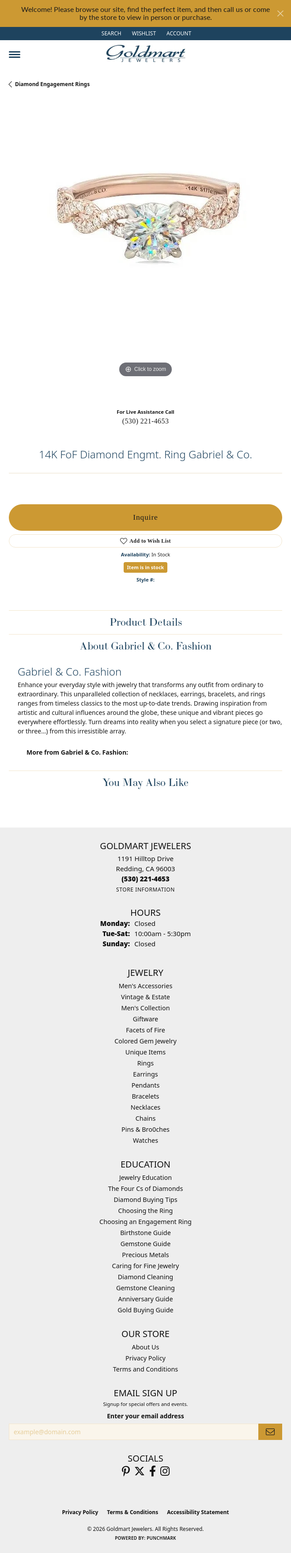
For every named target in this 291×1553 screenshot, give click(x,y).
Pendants (146, 1085)
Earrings (145, 1074)
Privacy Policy (145, 1358)
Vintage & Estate (145, 997)
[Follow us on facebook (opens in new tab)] (152, 1471)
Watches (145, 1140)
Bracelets (145, 1096)
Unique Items (145, 1052)
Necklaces (145, 1107)
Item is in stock (145, 567)
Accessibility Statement (198, 1512)
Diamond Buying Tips (145, 1199)
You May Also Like (145, 782)
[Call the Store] (145, 878)
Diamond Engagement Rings (52, 84)
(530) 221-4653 (145, 421)
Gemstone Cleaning (145, 1288)
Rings (145, 1063)
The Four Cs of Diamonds (145, 1188)
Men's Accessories (146, 986)
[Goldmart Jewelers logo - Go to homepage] (146, 53)
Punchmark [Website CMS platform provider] (161, 1538)
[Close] (280, 13)
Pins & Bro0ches (145, 1129)
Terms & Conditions (132, 1512)
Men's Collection (145, 1008)
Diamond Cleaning (145, 1277)
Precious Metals (145, 1255)
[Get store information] (145, 889)
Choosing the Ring (145, 1210)
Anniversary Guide (145, 1299)
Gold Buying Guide (145, 1310)
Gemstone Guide (146, 1243)
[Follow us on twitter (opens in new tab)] (139, 1471)
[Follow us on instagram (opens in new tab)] (165, 1471)
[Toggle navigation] (14, 54)
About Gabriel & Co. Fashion (146, 646)
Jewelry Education (145, 1177)
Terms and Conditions (145, 1369)
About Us (145, 1347)
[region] (145, 251)
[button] (110, 33)
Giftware (146, 1019)
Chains (146, 1118)
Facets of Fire (145, 1030)
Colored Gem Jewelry (145, 1041)
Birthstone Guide (145, 1232)
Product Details (146, 622)
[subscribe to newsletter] (270, 1432)
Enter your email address (145, 1416)
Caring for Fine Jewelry (145, 1266)
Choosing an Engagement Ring (145, 1221)
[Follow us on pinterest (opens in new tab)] (126, 1471)
